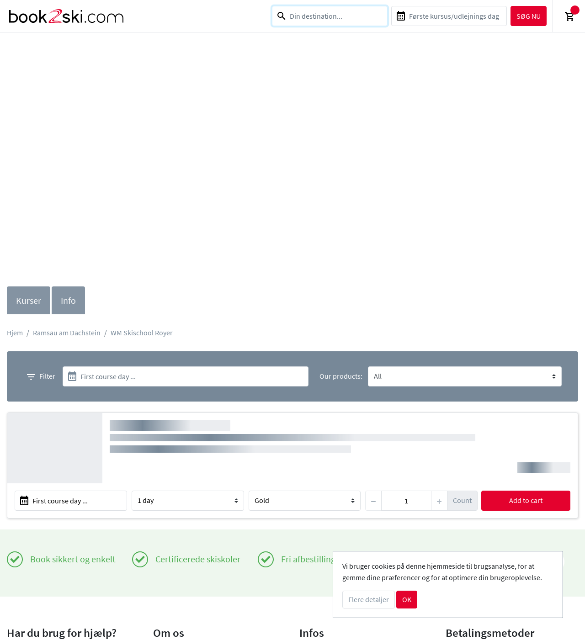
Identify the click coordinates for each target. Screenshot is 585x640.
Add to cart (525, 500)
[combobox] (330, 16)
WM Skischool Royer (142, 332)
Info (68, 300)
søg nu (528, 16)
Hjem (15, 332)
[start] (185, 376)
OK (406, 599)
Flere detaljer (368, 599)
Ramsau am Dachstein (67, 332)
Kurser (28, 300)
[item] (406, 501)
